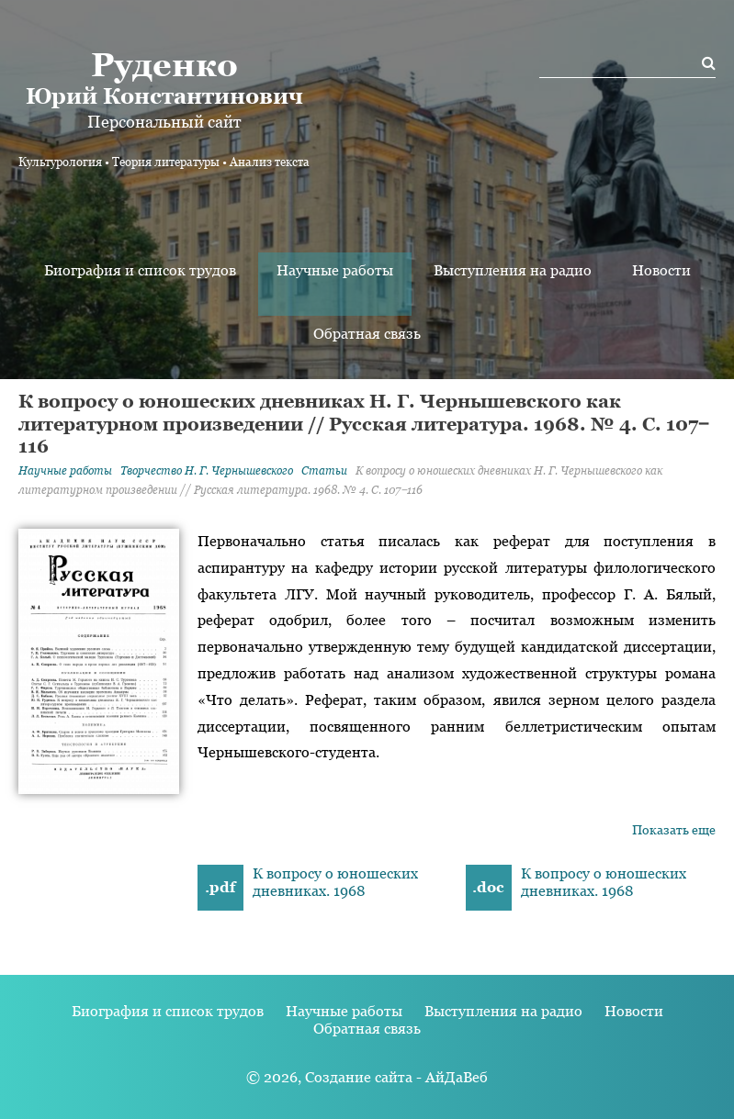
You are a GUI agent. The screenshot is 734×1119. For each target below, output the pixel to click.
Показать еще (674, 829)
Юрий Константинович (164, 77)
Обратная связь (367, 333)
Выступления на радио (513, 270)
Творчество (206, 470)
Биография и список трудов (140, 270)
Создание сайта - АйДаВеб (396, 1077)
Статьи (324, 470)
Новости (661, 270)
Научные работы (335, 270)
